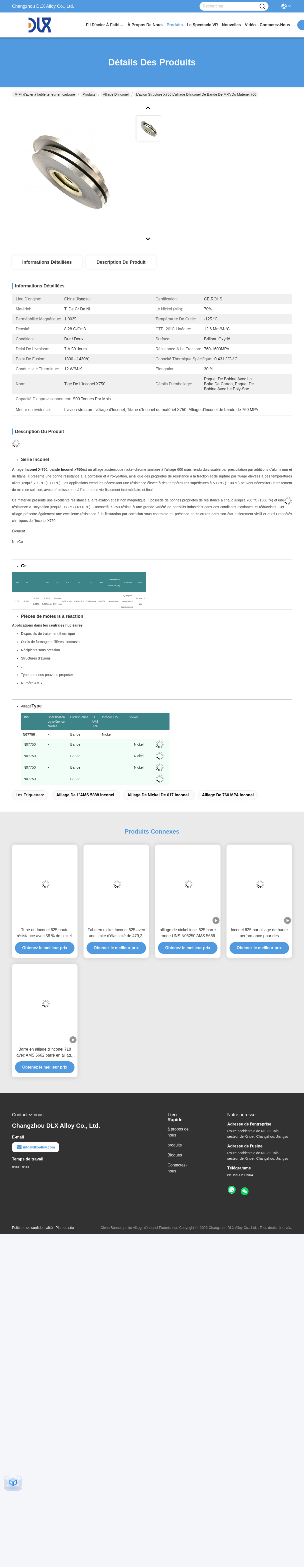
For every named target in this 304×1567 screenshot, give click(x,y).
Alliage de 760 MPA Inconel (228, 795)
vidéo (250, 25)
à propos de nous (145, 25)
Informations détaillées (47, 262)
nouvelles (231, 25)
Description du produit (121, 262)
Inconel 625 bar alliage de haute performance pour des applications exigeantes (259, 933)
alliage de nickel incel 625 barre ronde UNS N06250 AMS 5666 (188, 933)
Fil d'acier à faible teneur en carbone (105, 25)
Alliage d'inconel (115, 94)
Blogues (175, 1155)
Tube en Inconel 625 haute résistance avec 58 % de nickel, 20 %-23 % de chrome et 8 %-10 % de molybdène (45, 933)
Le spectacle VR (202, 25)
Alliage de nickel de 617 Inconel (157, 795)
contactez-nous (275, 25)
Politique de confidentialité (32, 1228)
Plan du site (65, 1228)
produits (174, 25)
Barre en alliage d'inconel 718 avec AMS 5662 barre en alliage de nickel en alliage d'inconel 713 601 (45, 1052)
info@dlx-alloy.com (35, 1147)
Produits (88, 94)
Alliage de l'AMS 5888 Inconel (85, 795)
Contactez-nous (177, 1168)
